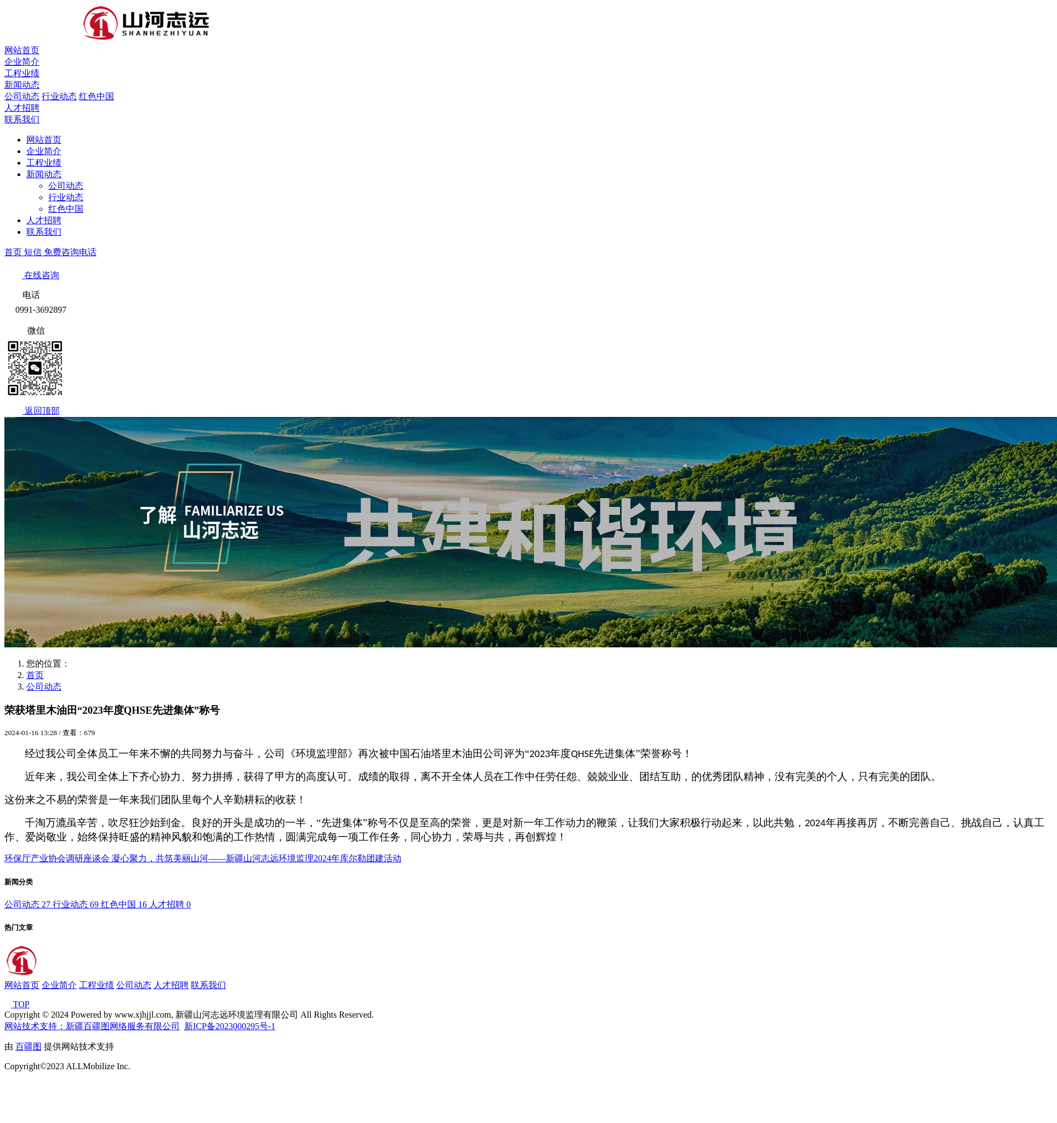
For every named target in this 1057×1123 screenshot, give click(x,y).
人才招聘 (21, 107)
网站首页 (21, 50)
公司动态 (21, 96)
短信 (34, 252)
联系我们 (21, 119)
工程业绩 (21, 73)
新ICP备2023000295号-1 (229, 1026)
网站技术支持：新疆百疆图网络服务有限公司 (92, 1026)
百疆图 (28, 1046)
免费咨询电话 (70, 252)
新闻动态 (21, 84)
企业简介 (21, 61)
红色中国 (96, 96)
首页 (14, 252)
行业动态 (59, 96)
